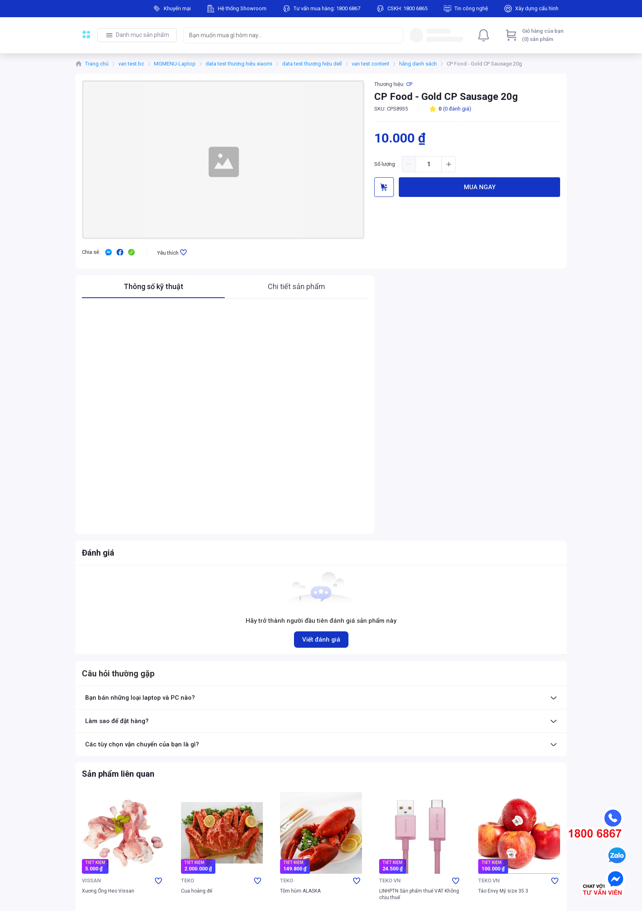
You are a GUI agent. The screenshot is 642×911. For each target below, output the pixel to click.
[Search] (395, 35)
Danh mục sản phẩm (142, 35)
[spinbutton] (429, 164)
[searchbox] (286, 35)
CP (409, 84)
